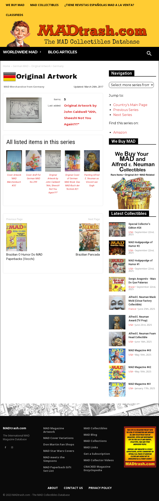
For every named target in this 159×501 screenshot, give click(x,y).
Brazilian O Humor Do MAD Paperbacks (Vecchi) (24, 242)
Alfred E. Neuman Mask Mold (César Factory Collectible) (142, 301)
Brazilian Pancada (88, 239)
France (132, 308)
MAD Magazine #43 (140, 350)
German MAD (21, 66)
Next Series (122, 115)
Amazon (120, 132)
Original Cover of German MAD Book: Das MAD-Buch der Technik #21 (72, 182)
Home (6, 66)
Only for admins (17, 280)
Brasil (132, 286)
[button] (149, 54)
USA (131, 232)
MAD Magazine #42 (140, 367)
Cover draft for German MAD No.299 (33, 178)
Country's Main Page (130, 105)
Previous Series (125, 110)
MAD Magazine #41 (140, 384)
